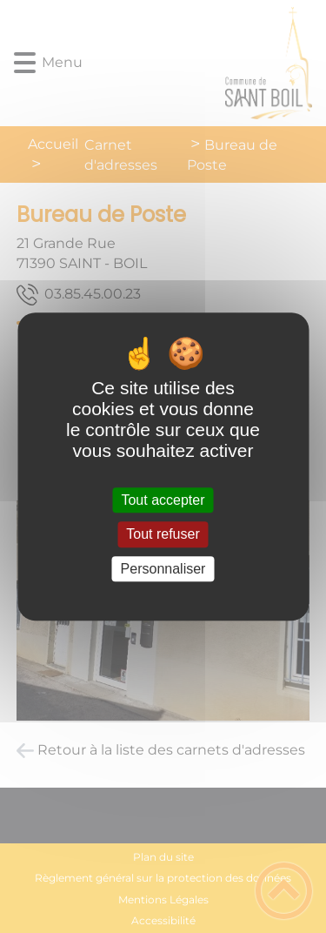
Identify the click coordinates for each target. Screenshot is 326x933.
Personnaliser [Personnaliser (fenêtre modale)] (163, 568)
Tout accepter (162, 500)
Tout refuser (162, 534)
